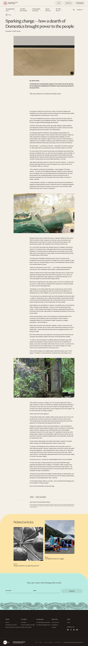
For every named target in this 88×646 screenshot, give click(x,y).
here (53, 486)
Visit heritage (80, 3)
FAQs (68, 622)
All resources (55, 622)
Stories (18, 31)
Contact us (79, 9)
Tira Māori (23, 622)
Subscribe (71, 591)
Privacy (40, 642)
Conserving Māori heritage (28, 624)
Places (7, 622)
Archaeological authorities (43, 622)
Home (36, 642)
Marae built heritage (26, 627)
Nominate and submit (11, 624)
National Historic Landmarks (13, 627)
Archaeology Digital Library (43, 624)
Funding (54, 627)
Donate (59, 3)
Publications (55, 624)
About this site (57, 642)
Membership (69, 3)
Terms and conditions (48, 642)
